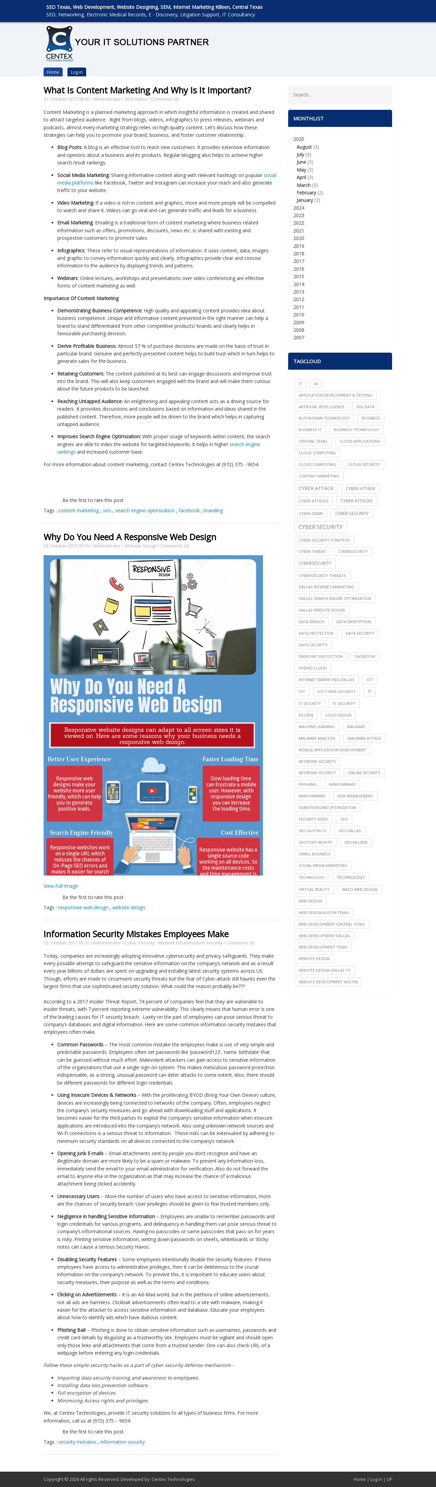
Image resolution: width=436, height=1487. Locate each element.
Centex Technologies (173, 1479)
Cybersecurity (315, 563)
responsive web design (83, 907)
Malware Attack (364, 738)
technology (312, 877)
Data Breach (311, 621)
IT (300, 383)
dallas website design (322, 610)
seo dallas (350, 830)
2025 (340, 170)
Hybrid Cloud (313, 668)
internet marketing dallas (326, 679)
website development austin (328, 981)
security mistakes (77, 1442)
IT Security (344, 703)
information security (122, 1442)
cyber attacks (313, 500)
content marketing (78, 510)
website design (128, 907)
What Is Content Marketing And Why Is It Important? (147, 90)
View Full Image (61, 886)
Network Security (317, 772)
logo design (338, 715)
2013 (298, 292)
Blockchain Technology (324, 418)
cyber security (352, 513)
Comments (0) (165, 99)
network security (317, 761)
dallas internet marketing (326, 586)
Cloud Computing (317, 464)
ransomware (342, 784)
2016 (298, 269)
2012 (298, 299)
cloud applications (360, 441)
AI (316, 383)
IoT (302, 691)
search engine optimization (145, 510)
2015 (298, 276)
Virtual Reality (314, 889)
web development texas (323, 946)
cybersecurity (353, 551)
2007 (298, 337)
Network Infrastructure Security (190, 943)
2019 (298, 246)
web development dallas (324, 935)
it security (310, 703)
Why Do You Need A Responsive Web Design (130, 537)
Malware (356, 726)
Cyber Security (140, 943)
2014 (298, 284)
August (304, 147)
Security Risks (313, 819)
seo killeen (355, 842)
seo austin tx (312, 830)
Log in (77, 72)
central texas (313, 441)
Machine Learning (317, 726)
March (304, 185)
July (300, 154)
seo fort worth (315, 842)
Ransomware (312, 795)
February (306, 192)
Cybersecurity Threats (322, 575)
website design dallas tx (324, 970)
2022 (298, 223)
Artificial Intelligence (321, 406)
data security (360, 633)
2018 (298, 253)
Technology (351, 877)
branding (213, 510)
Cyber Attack (316, 488)
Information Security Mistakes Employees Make (136, 934)
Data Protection (316, 633)
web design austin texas (324, 912)
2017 (298, 261)
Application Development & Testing (335, 395)
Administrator (107, 99)
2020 (298, 238)
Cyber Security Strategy (324, 540)
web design (310, 900)
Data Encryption (354, 621)
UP (389, 1479)
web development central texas (332, 924)
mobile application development (333, 749)
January (305, 200)
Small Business (314, 853)
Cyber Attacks (357, 501)
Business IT (310, 429)
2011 (298, 307)
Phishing (308, 784)
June (301, 162)
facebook (189, 510)
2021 (298, 230)
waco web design (359, 889)
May (301, 169)
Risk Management (355, 795)
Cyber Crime (311, 513)
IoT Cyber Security (336, 691)
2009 (298, 322)
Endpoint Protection (321, 656)
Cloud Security (364, 464)
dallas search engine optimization (335, 598)
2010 (298, 314)
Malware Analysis (317, 738)
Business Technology (356, 429)
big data (365, 406)
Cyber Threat (312, 551)
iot (370, 679)
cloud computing (317, 452)
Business (371, 418)
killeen (306, 715)
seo (107, 510)
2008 (298, 330)
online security (364, 772)
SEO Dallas (136, 99)
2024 (298, 208)
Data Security (313, 644)
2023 (298, 215)
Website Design (141, 546)
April (301, 177)
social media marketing (323, 865)
